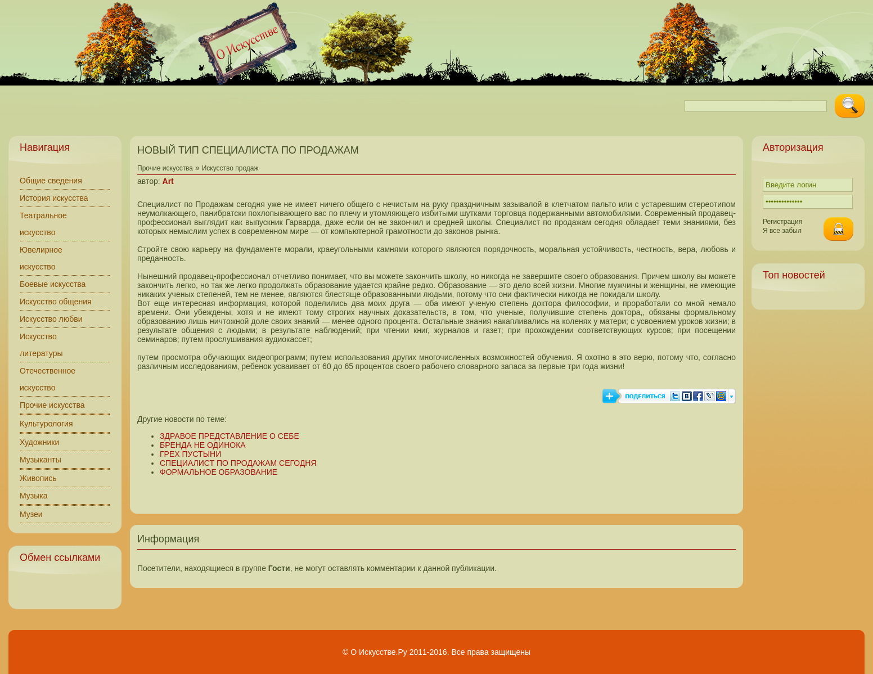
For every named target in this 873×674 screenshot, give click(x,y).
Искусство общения (56, 301)
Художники (39, 442)
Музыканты (40, 459)
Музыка (34, 495)
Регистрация (782, 222)
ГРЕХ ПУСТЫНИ (190, 454)
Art (168, 181)
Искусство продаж (230, 168)
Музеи (31, 514)
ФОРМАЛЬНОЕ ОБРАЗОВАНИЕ (218, 472)
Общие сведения (51, 180)
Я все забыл (782, 231)
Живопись (38, 478)
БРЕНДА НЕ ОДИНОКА (203, 445)
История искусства (54, 198)
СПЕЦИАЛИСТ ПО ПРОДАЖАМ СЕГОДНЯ (238, 463)
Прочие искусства (52, 405)
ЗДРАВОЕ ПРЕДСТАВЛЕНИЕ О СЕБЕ (229, 436)
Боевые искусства (53, 284)
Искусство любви (51, 318)
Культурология (46, 423)
